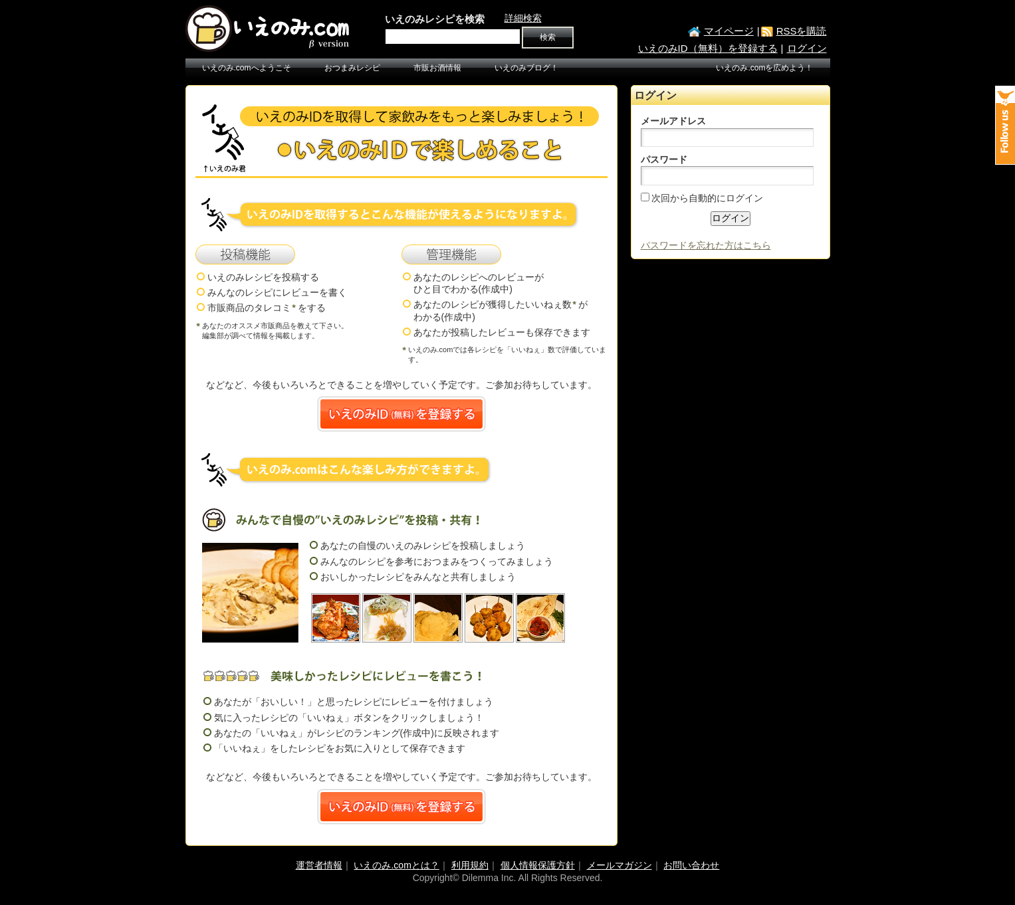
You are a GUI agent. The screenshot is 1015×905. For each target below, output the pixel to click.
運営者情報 (319, 865)
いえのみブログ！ (526, 67)
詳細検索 (523, 18)
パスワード (664, 159)
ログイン (807, 48)
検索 (548, 37)
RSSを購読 (801, 31)
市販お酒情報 (437, 67)
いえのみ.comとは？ (396, 865)
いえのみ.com (268, 28)
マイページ (729, 31)
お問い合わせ (691, 865)
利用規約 (470, 865)
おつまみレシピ (352, 67)
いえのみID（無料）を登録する (708, 48)
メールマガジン (619, 865)
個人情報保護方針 (538, 865)
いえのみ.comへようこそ (246, 67)
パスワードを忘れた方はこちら (706, 245)
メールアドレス (673, 121)
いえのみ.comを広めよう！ (764, 67)
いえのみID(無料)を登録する (401, 414)
